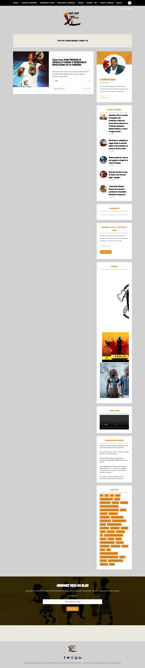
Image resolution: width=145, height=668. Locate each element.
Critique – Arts (92, 3)
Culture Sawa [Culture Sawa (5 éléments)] (104, 528)
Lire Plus (104, 97)
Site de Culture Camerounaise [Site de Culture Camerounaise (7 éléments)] (109, 553)
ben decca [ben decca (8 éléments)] (115, 502)
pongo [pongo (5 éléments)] (102, 549)
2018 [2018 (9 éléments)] (106, 495)
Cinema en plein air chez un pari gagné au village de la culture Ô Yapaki (118, 160)
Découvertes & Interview (66, 3)
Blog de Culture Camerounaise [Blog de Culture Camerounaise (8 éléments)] (109, 506)
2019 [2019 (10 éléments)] (112, 495)
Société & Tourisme (106, 3)
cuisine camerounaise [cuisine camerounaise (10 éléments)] (119, 520)
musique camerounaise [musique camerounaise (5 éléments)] (107, 542)
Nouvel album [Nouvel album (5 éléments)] (105, 546)
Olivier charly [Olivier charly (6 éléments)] (116, 546)
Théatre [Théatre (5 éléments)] (122, 557)
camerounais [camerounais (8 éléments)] (113, 513)
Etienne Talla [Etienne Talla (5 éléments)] (120, 531)
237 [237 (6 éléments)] (102, 495)
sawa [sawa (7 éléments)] (108, 549)
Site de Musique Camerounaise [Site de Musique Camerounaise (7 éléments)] (109, 557)
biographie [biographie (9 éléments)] (124, 502)
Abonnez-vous (105, 252)
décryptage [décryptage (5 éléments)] (111, 531)
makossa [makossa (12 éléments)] (103, 539)
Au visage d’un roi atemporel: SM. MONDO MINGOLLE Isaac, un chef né (114, 460)
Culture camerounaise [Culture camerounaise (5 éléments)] (114, 524)
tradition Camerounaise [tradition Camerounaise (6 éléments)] (115, 560)
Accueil (16, 3)
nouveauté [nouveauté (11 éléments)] (120, 542)
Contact (119, 3)
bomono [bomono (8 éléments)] (123, 510)
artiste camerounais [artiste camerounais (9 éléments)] (106, 499)
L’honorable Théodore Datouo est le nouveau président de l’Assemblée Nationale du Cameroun (117, 190)
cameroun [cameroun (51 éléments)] (104, 513)
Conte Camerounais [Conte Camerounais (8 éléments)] (117, 517)
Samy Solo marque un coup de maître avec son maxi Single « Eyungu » (118, 175)
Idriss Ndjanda (104, 466)
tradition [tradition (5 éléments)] (103, 560)
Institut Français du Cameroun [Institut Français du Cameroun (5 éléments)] (113, 535)
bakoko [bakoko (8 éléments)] (117, 499)
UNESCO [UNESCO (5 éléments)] (112, 564)
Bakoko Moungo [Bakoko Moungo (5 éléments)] (105, 502)
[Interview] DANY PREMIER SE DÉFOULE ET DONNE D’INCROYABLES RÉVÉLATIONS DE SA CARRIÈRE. (69, 62)
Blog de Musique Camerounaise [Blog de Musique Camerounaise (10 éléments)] (109, 510)
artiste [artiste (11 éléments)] (118, 495)
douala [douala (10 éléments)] (103, 531)
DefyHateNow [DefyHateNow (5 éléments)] (115, 528)
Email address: (72, 596)
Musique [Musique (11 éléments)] (118, 539)
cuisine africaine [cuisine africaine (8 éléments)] (105, 520)
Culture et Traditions (29, 3)
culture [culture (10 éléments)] (103, 524)
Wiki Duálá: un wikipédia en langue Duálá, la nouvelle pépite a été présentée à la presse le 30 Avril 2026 (118, 144)
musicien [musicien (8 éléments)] (110, 539)
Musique (81, 3)
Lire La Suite (58, 89)
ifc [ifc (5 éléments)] (101, 535)
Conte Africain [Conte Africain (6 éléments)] (105, 517)
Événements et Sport (47, 3)
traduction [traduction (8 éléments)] (104, 564)
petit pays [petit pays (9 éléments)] (124, 546)
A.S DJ (102, 476)
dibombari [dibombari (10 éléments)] (124, 528)
